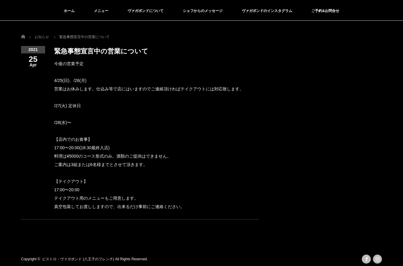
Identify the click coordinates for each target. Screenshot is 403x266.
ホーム (69, 11)
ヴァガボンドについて (146, 11)
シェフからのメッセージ (203, 11)
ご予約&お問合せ (325, 11)
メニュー (101, 11)
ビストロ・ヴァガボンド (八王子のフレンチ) (78, 259)
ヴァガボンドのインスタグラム (267, 11)
